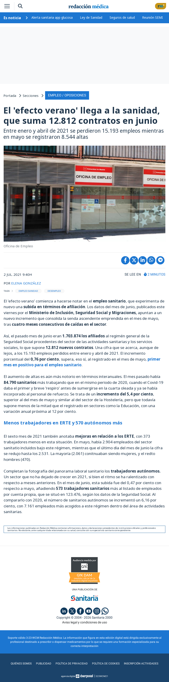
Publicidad (43, 663)
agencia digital (68, 676)
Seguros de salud (122, 17)
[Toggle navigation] (7, 6)
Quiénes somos (21, 663)
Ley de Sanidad (91, 17)
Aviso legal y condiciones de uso (84, 622)
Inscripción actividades (141, 663)
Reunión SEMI (152, 17)
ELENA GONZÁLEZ (26, 283)
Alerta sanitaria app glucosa (52, 17)
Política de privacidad (72, 663)
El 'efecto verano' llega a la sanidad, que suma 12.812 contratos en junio (81, 115)
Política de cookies (106, 663)
